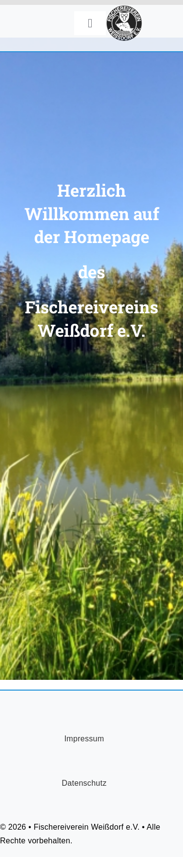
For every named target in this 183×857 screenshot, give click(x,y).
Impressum (84, 739)
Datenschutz (83, 783)
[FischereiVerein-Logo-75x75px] (124, 9)
